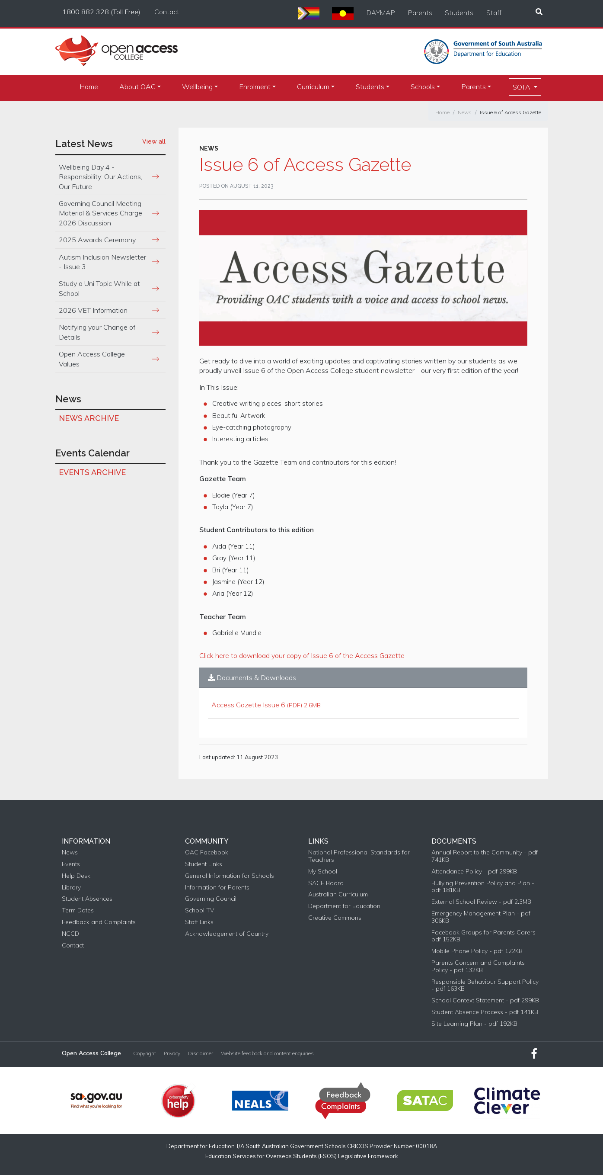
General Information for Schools (229, 876)
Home (89, 86)
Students (459, 12)
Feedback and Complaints (99, 922)
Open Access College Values (92, 359)
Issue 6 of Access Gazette (510, 112)
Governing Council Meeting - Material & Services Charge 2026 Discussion (102, 213)
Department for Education (344, 906)
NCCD (70, 933)
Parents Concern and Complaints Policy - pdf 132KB (478, 966)
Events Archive (92, 472)
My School (322, 871)
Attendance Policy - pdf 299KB (474, 871)
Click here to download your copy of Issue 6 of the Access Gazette (302, 655)
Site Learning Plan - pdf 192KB (474, 1023)
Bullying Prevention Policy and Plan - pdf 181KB (482, 887)
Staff (493, 12)
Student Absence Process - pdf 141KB (484, 1012)
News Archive (89, 418)
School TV (199, 910)
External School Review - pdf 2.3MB (481, 901)
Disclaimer (200, 1053)
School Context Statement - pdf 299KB (485, 1000)
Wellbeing (197, 86)
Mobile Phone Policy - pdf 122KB (477, 951)
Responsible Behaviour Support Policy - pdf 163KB (485, 985)
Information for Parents (217, 887)
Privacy (172, 1053)
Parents (420, 12)
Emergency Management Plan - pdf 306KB (480, 917)
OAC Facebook (206, 852)
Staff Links (199, 922)
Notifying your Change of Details (97, 332)
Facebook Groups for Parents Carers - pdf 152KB (485, 936)
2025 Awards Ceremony (97, 239)
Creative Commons (334, 917)
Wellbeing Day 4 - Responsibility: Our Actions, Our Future (100, 177)
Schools (423, 86)
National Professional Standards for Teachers (359, 856)
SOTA (522, 87)
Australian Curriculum (338, 894)
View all (154, 141)
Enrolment (255, 86)
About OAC (137, 86)
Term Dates (78, 910)
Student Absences (87, 898)
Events (71, 864)
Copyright (144, 1053)
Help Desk (76, 876)
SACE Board (326, 883)
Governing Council (210, 898)
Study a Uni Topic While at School (99, 288)
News (465, 112)
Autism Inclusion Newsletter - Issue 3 (102, 262)
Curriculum (313, 86)
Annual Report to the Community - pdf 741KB (484, 856)
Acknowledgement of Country (226, 933)
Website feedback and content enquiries (267, 1053)
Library (71, 887)
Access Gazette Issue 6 (248, 704)
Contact (166, 11)
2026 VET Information (93, 310)
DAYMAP (381, 12)
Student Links (203, 864)
